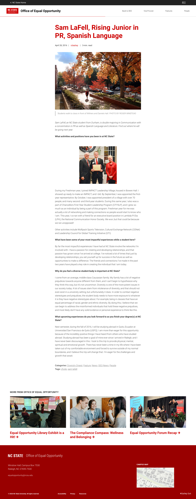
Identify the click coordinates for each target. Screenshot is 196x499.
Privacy (72, 494)
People (187, 11)
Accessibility (62, 494)
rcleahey (74, 45)
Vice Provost (149, 11)
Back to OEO (127, 11)
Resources (82, 494)
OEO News (103, 365)
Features (168, 11)
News (94, 365)
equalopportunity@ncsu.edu (20, 475)
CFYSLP (64, 369)
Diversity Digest (74, 365)
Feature (87, 365)
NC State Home (18, 2)
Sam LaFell (72, 369)
